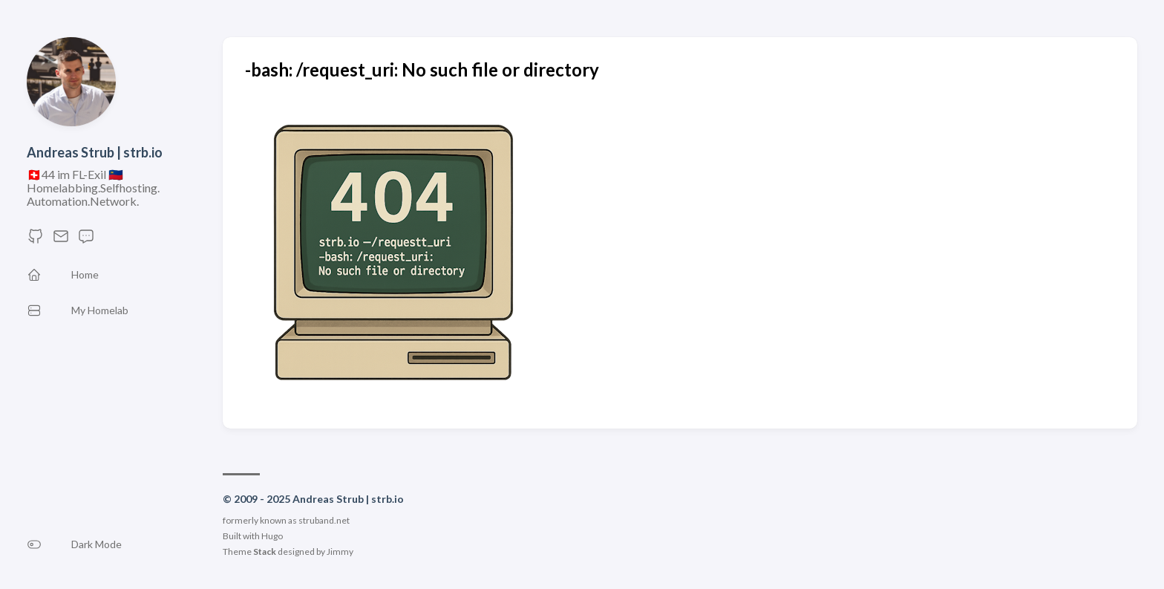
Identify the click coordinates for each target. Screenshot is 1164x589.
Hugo (272, 535)
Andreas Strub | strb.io (95, 152)
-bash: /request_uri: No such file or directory (422, 69)
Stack (264, 551)
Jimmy (340, 551)
